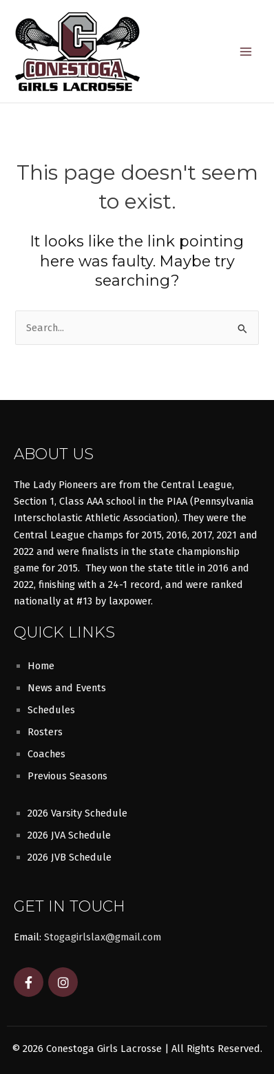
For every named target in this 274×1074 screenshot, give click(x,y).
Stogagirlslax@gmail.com (102, 937)
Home (41, 666)
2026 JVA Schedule (69, 835)
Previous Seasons (67, 776)
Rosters (45, 732)
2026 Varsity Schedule (77, 813)
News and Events (67, 688)
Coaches (46, 754)
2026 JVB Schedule (70, 857)
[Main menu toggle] (245, 51)
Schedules (51, 710)
